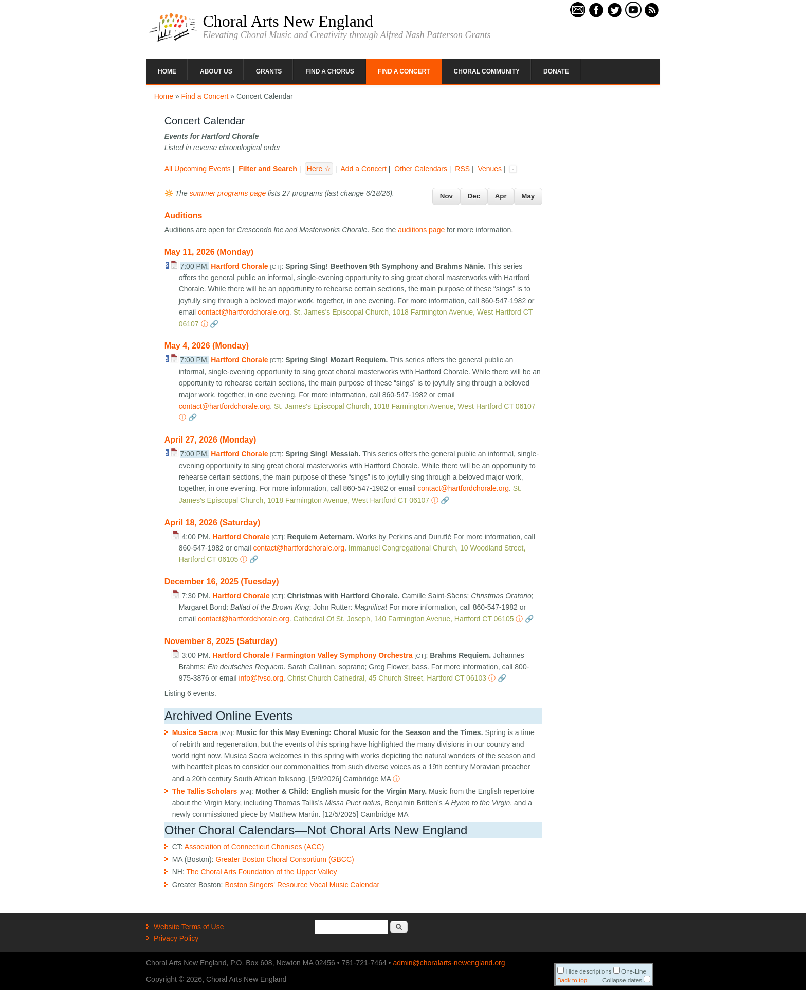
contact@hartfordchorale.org (243, 312)
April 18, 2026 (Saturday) (212, 522)
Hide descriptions (584, 971)
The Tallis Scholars (204, 791)
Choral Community (487, 71)
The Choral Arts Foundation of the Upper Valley (261, 872)
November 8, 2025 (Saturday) (221, 641)
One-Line (629, 971)
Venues (490, 168)
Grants (269, 71)
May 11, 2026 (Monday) (208, 252)
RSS (462, 168)
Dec (474, 196)
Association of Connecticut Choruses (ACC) (254, 846)
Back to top (572, 980)
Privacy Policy (176, 938)
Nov (446, 196)
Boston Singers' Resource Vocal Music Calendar (302, 885)
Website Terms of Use (189, 927)
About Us (216, 71)
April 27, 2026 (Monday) (210, 439)
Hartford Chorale (239, 266)
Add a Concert (363, 168)
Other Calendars (420, 168)
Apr (501, 196)
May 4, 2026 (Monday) (206, 345)
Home (167, 71)
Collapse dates (626, 980)
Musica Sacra (195, 732)
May (528, 196)
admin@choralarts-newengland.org (449, 963)
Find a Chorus (329, 71)
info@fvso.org (261, 678)
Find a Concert (404, 71)
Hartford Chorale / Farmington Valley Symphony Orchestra (312, 655)
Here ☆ (319, 168)
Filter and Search (268, 168)
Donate (556, 71)
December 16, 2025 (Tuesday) (221, 581)
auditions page (421, 230)
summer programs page (228, 193)
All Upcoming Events (197, 168)
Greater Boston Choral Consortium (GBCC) (284, 859)
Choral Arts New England (288, 21)
